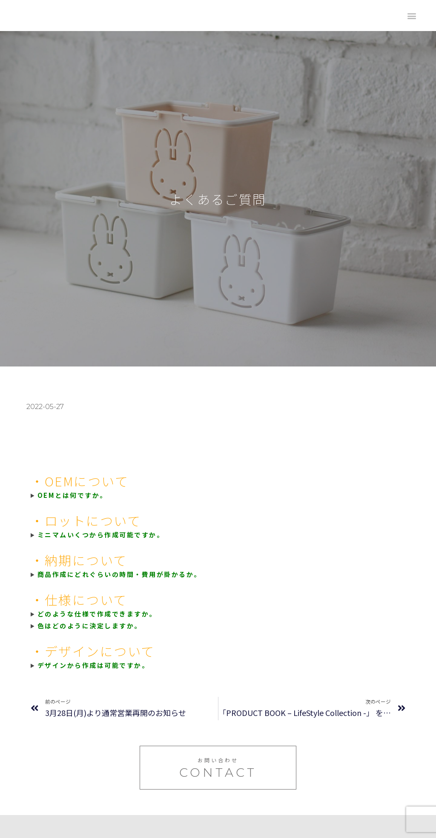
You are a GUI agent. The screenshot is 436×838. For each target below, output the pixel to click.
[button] (411, 16)
